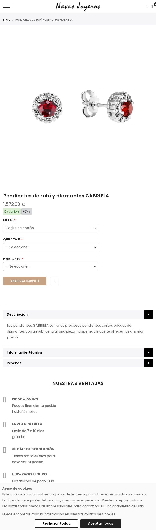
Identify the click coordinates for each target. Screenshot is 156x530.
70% (26, 212)
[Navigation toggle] (6, 7)
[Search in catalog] (147, 6)
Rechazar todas (56, 523)
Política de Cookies (99, 514)
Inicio (6, 20)
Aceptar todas (100, 523)
